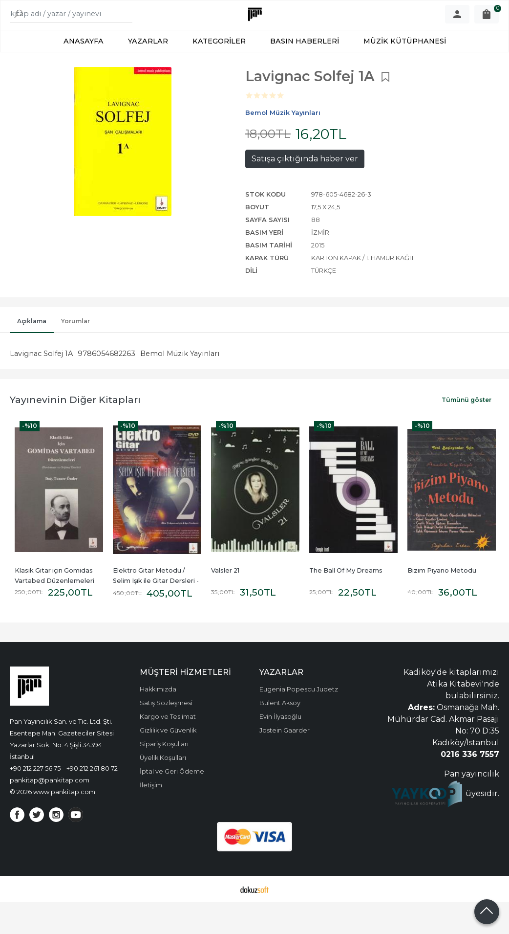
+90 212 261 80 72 (92, 800)
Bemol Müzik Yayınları (179, 385)
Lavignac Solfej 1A (41, 385)
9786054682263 (106, 385)
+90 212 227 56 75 (35, 800)
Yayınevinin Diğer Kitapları (75, 431)
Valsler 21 (225, 602)
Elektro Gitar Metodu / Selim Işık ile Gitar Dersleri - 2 (156, 612)
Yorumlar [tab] (75, 352)
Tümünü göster (466, 431)
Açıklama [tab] (31, 352)
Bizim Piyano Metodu (441, 602)
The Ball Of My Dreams (345, 602)
